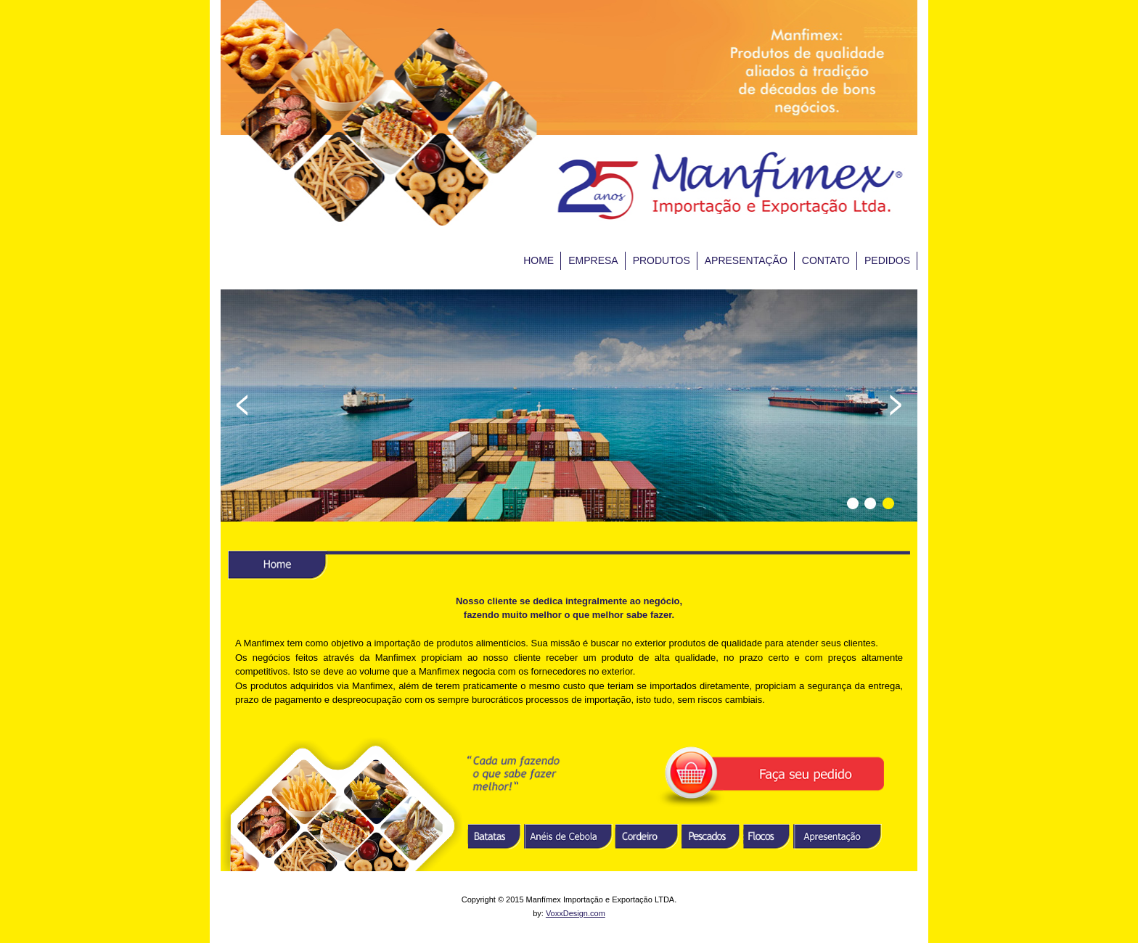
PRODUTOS (661, 260)
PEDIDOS (887, 260)
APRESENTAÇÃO (746, 260)
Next (895, 405)
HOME (538, 260)
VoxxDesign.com (575, 913)
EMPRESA (593, 260)
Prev (242, 405)
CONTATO (826, 260)
